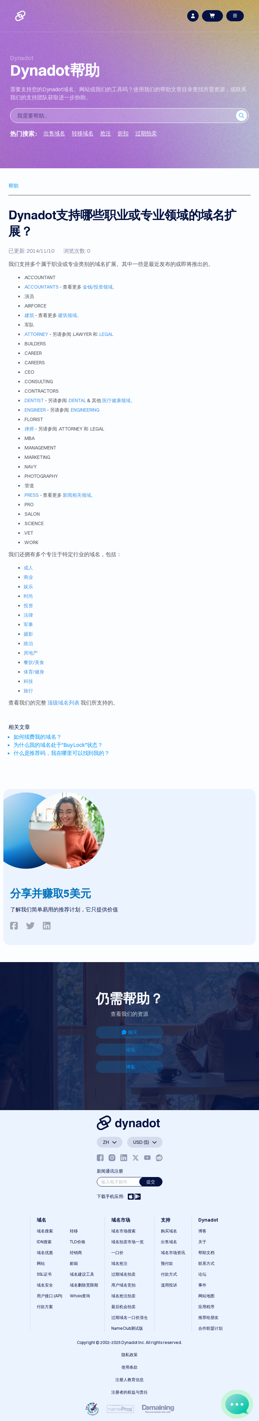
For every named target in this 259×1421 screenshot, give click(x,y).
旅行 (28, 691)
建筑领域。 (70, 315)
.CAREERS (34, 363)
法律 (28, 615)
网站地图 (206, 1295)
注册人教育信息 (129, 1379)
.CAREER (33, 353)
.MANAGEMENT (40, 448)
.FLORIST (33, 419)
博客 (130, 1067)
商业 (28, 577)
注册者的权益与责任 (129, 1392)
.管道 (29, 486)
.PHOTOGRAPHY (41, 476)
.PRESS (31, 495)
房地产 (31, 653)
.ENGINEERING (84, 410)
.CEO (29, 372)
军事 (28, 624)
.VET (28, 533)
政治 (28, 643)
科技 (28, 681)
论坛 (130, 1050)
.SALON (32, 514)
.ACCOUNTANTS (41, 287)
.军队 (29, 325)
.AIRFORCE (35, 306)
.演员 (29, 296)
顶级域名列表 (63, 702)
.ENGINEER (35, 410)
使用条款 (129, 1367)
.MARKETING (37, 457)
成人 (28, 568)
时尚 (28, 596)
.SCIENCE (34, 523)
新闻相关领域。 (79, 495)
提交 (150, 1181)
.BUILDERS (35, 344)
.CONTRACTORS (41, 391)
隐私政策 (129, 1354)
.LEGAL (105, 334)
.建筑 (29, 315)
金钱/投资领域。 (100, 287)
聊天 (130, 1032)
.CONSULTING (38, 381)
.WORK (31, 542)
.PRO (29, 504)
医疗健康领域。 (118, 400)
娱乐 (28, 587)
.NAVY (30, 467)
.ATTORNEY (36, 334)
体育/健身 (34, 672)
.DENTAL (77, 400)
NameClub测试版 (127, 1328)
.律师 (29, 429)
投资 (28, 606)
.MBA (29, 438)
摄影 (28, 634)
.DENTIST (34, 400)
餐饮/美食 (34, 662)
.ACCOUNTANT (40, 277)
